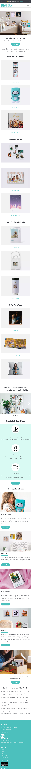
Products (3, 751)
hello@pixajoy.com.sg (11, 735)
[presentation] (2, 403)
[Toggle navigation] (28, 5)
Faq (2, 753)
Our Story (3, 749)
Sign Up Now (22, 1)
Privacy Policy (4, 755)
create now (5, 527)
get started (15, 44)
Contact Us (9, 743)
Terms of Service (5, 757)
